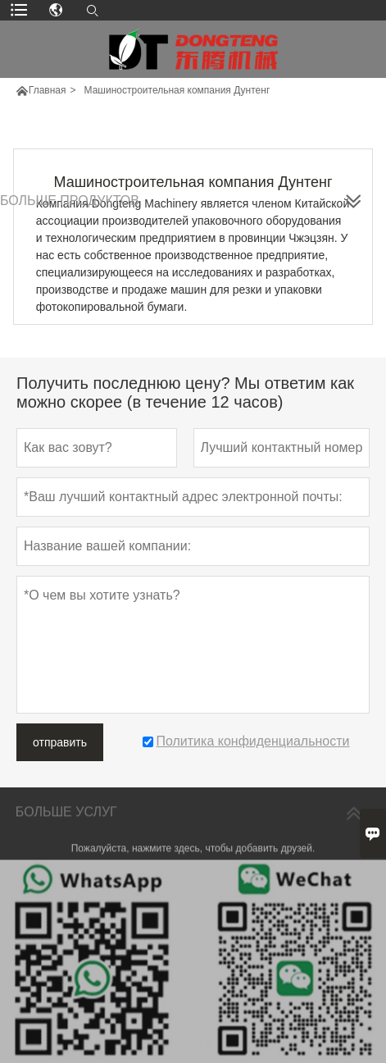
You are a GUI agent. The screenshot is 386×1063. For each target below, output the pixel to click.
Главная (47, 90)
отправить (60, 742)
